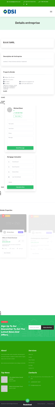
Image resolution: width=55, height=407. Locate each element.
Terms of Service (41, 403)
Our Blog (30, 365)
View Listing (17, 116)
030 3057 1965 (18, 113)
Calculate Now (20, 187)
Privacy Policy (50, 403)
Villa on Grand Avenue (9, 238)
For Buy (20, 232)
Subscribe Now (47, 327)
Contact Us (31, 368)
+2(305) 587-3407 (35, 382)
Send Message (20, 148)
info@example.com (36, 385)
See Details (7, 253)
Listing (30, 357)
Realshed (3, 403)
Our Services (31, 362)
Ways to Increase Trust (16, 386)
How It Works (32, 360)
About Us (31, 354)
